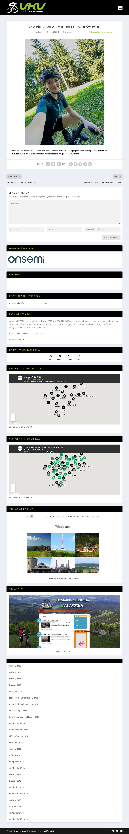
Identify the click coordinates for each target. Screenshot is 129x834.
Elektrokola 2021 (17, 742)
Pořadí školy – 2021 (18, 710)
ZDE (24, 339)
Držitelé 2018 (15, 806)
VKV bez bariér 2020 (18, 768)
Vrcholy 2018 (15, 800)
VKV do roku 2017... (64, 651)
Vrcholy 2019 (15, 774)
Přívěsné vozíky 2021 (18, 736)
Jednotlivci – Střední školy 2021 (23, 698)
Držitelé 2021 (15, 685)
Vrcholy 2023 (15, 666)
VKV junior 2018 (16, 813)
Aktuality (96, 32)
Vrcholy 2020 (15, 749)
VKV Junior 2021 (16, 691)
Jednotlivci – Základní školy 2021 (24, 704)
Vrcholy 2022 (15, 672)
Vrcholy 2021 (15, 678)
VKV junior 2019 (16, 787)
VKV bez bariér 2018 (18, 819)
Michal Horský (106, 32)
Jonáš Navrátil (48, 831)
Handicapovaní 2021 (18, 729)
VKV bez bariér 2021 (18, 723)
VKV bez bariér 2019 (18, 793)
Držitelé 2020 (15, 755)
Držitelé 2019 (15, 781)
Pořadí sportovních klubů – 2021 (24, 717)
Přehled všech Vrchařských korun (64, 578)
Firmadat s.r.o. (19, 831)
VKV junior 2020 (16, 761)
